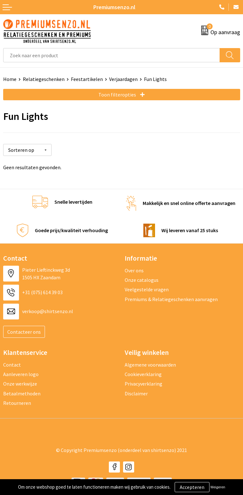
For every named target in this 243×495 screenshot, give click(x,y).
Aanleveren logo (21, 373)
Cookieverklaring (143, 373)
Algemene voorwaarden (150, 363)
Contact (12, 363)
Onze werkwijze (20, 383)
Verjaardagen (123, 79)
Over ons (134, 269)
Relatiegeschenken (44, 79)
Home (9, 79)
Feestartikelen (87, 79)
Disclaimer (136, 392)
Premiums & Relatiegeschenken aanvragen (171, 298)
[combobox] (111, 55)
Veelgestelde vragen (147, 288)
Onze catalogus (142, 279)
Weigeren (217, 487)
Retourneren (17, 402)
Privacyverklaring (143, 383)
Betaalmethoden (21, 392)
